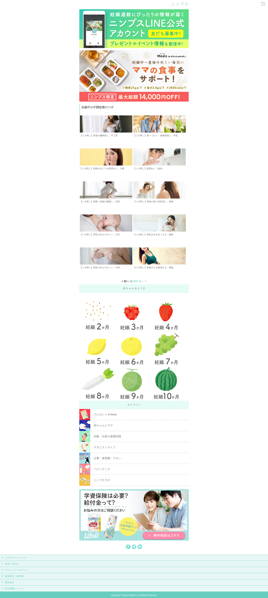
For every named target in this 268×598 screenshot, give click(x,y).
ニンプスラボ (102, 480)
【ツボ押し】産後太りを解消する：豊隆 (153, 267)
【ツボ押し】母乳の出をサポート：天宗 (100, 234)
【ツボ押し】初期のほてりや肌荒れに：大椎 (102, 168)
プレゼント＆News (105, 414)
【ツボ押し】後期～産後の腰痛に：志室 (100, 201)
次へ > (142, 281)
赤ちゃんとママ (103, 425)
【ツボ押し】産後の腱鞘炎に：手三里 (99, 135)
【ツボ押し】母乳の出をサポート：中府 (100, 267)
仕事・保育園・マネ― (107, 458)
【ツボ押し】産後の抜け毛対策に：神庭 (153, 201)
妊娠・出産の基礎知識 (107, 436)
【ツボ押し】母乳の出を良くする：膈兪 (153, 234)
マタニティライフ (105, 447)
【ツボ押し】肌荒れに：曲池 (147, 168)
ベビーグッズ (102, 469)
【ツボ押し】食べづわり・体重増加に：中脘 (155, 135)
